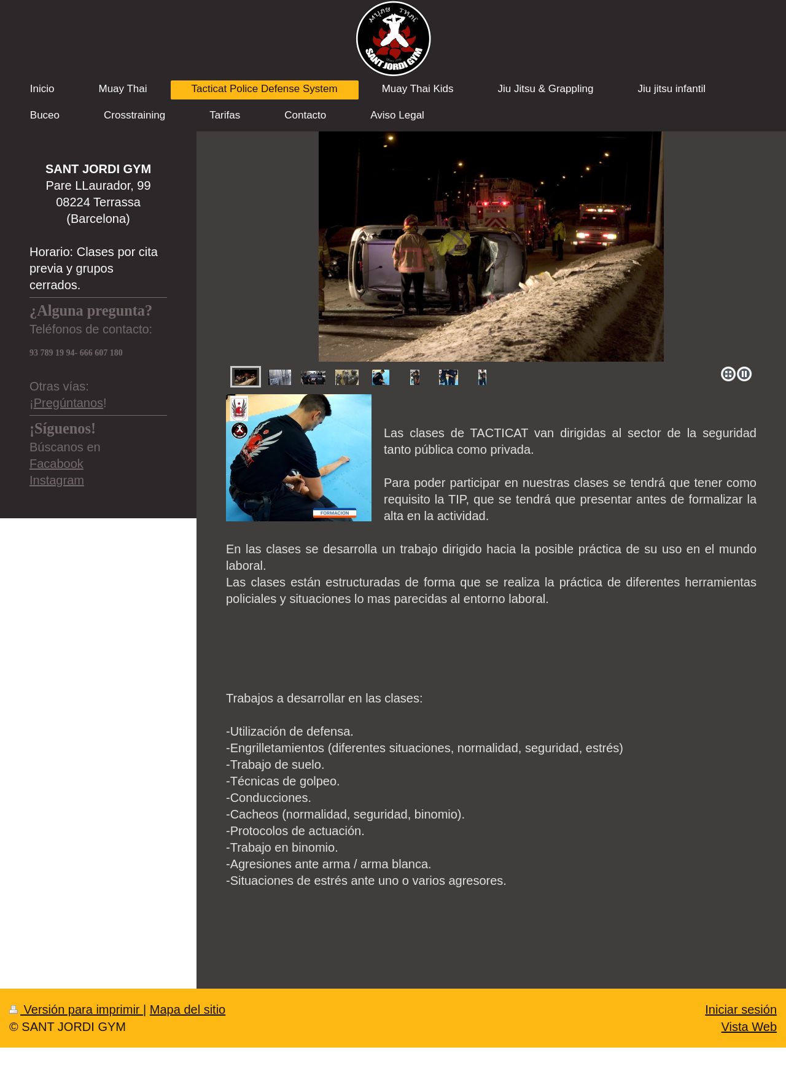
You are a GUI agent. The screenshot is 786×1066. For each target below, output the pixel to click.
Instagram (56, 480)
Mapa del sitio (187, 1009)
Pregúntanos (68, 403)
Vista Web (749, 1026)
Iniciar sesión (741, 1009)
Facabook (56, 463)
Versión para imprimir (76, 1009)
